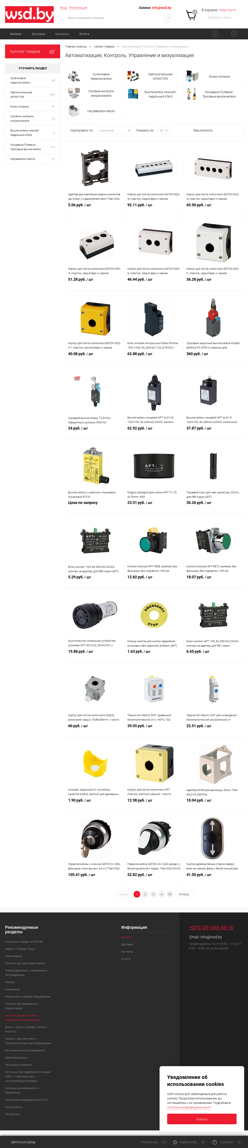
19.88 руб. (95, 656)
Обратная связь (20, 1142)
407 (52, 94)
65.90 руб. (213, 210)
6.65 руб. (213, 656)
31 (53, 158)
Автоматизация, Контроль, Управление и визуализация (22, 1017)
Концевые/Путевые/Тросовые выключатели (25, 147)
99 (53, 80)
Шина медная (13, 956)
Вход (63, 7)
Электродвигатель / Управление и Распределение (26, 972)
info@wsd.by (211, 937)
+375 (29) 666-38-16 (211, 927)
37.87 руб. (213, 433)
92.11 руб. (154, 210)
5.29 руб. (95, 582)
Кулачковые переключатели (20, 80)
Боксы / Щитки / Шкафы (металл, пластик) (26, 1029)
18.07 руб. (213, 582)
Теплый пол (12, 1114)
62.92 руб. (154, 433)
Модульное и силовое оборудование (27, 996)
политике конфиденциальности (189, 1107)
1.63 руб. (154, 656)
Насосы (10, 982)
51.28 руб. (95, 284)
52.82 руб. (154, 879)
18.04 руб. (213, 805)
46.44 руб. (154, 284)
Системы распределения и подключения (22, 1006)
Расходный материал (18, 1064)
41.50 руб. (213, 879)
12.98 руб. (154, 805)
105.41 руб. (95, 879)
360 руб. (213, 359)
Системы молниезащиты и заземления (22, 1090)
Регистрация (78, 7)
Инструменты (13, 1107)
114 (52, 147)
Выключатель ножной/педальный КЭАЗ (24, 133)
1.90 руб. (95, 805)
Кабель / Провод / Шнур (20, 948)
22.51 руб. (213, 731)
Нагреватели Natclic (22, 158)
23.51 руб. (154, 507)
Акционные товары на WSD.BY (24, 941)
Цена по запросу (95, 507)
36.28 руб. (213, 284)
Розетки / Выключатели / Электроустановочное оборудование (28, 1041)
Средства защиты (16, 1057)
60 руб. (95, 731)
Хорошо (201, 1119)
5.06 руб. (95, 210)
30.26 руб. (213, 507)
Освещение (12, 989)
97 (53, 106)
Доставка (38, 34)
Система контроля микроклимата (21, 118)
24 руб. (95, 433)
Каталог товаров (32, 51)
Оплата (84, 34)
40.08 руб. (95, 359)
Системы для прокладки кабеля (25, 963)
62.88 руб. (154, 359)
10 (53, 118)
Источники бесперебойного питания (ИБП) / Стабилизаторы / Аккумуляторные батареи (27, 1076)
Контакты (62, 34)
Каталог (16, 34)
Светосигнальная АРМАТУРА (21, 94)
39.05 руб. (154, 731)
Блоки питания (19, 106)
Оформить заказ (219, 17)
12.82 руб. (154, 582)
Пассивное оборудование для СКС (26, 1099)
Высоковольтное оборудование (25, 1050)
